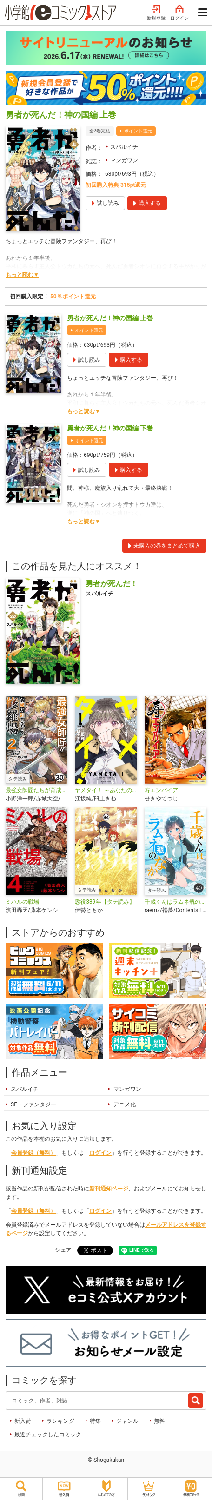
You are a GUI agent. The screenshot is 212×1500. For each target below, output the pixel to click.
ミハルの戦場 (22, 902)
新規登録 (156, 13)
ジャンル (127, 1421)
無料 (159, 1421)
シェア (63, 1250)
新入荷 (22, 1421)
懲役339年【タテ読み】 (104, 902)
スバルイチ (124, 147)
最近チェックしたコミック (47, 1434)
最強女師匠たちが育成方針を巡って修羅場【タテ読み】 (36, 790)
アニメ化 (124, 1104)
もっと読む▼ (22, 274)
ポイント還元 (138, 130)
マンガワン (124, 160)
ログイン (179, 13)
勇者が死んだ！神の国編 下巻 (110, 428)
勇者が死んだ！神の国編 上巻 (110, 318)
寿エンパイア (161, 790)
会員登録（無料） (33, 1153)
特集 (95, 1421)
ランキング (60, 1421)
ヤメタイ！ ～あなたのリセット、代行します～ (106, 790)
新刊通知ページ (108, 1188)
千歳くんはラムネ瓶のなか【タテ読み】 (175, 902)
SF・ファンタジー (33, 1104)
